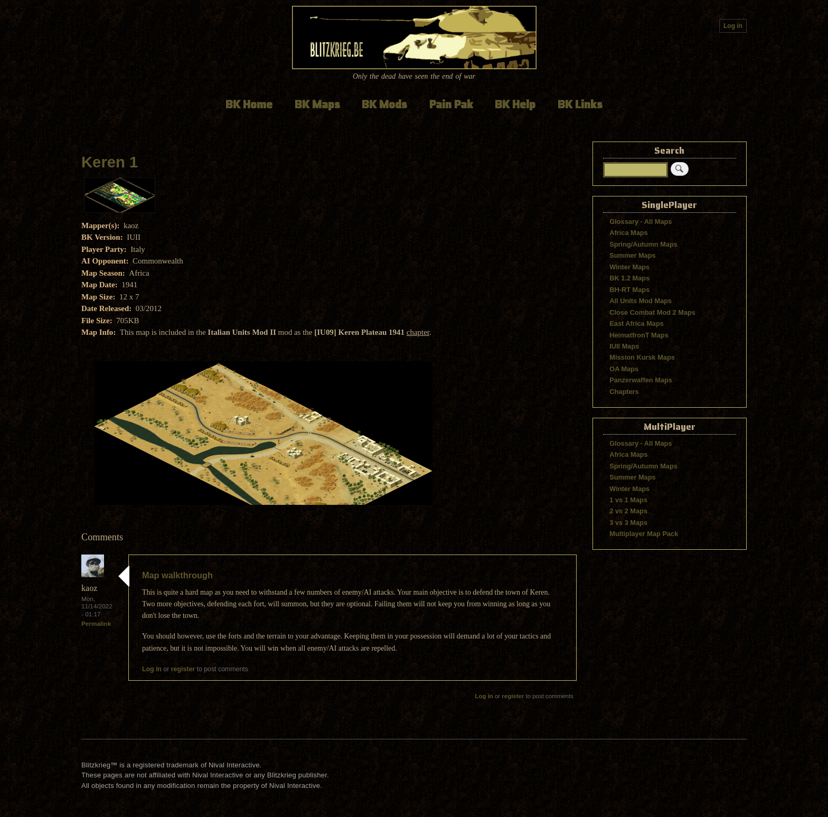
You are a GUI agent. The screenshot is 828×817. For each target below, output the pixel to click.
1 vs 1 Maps (628, 500)
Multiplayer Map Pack (643, 534)
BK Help (515, 104)
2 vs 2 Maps (628, 511)
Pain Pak (451, 104)
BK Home (248, 104)
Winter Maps (629, 267)
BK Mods (384, 104)
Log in (732, 26)
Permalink (96, 623)
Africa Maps (628, 233)
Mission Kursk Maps (642, 357)
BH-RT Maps (629, 290)
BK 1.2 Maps (629, 278)
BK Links (580, 104)
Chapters (623, 392)
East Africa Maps (636, 323)
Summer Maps (632, 255)
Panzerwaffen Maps (640, 380)
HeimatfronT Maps (639, 335)
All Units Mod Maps (640, 301)
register (183, 669)
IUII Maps (624, 346)
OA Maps (623, 369)
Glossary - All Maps (640, 222)
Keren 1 (109, 162)
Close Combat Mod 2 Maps (652, 312)
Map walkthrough (177, 575)
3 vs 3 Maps (628, 523)
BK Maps (317, 104)
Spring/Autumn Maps (643, 244)
